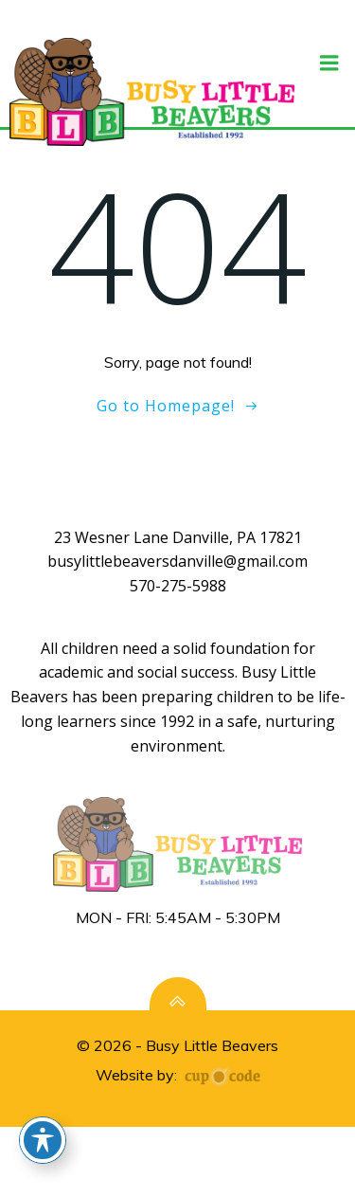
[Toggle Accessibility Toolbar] (42, 1140)
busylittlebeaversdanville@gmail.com (177, 561)
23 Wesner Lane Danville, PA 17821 (178, 537)
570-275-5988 (178, 585)
